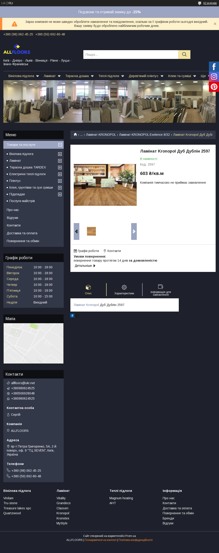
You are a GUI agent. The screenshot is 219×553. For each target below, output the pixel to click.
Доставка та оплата (22, 233)
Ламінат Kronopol (86, 305)
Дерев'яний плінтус (143, 76)
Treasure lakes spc (17, 508)
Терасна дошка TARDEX (27, 167)
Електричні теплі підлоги (27, 174)
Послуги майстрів (22, 201)
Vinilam (8, 498)
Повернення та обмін (23, 241)
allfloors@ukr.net (23, 383)
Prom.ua (130, 536)
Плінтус (15, 181)
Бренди (168, 518)
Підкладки (17, 194)
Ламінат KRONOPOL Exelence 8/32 (144, 134)
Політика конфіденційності (136, 540)
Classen (62, 508)
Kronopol (63, 513)
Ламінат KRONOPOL (101, 134)
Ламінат (50, 76)
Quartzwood (12, 513)
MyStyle (62, 523)
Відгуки (12, 217)
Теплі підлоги (108, 76)
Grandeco (64, 503)
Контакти (14, 225)
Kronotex (63, 518)
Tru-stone (10, 503)
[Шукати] (184, 54)
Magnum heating (121, 498)
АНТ (113, 503)
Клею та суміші (179, 76)
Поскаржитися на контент (101, 540)
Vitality (61, 498)
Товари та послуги (21, 144)
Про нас (13, 210)
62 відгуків (210, 3)
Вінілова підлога (21, 76)
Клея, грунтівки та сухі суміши (31, 187)
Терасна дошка (77, 76)
